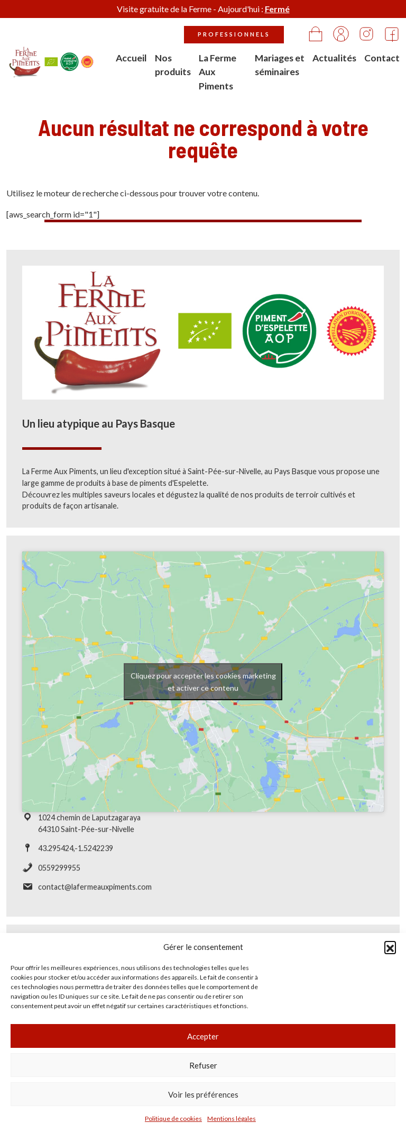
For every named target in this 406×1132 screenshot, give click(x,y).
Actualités (334, 58)
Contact (382, 58)
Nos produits (173, 64)
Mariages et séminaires (279, 64)
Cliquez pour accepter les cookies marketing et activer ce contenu (203, 685)
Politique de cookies (173, 1118)
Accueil (131, 58)
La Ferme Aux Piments (217, 72)
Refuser (203, 1065)
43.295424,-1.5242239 (75, 852)
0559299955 (59, 871)
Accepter (203, 1036)
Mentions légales (231, 1118)
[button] (390, 946)
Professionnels (234, 34)
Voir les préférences (203, 1094)
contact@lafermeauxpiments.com (95, 890)
